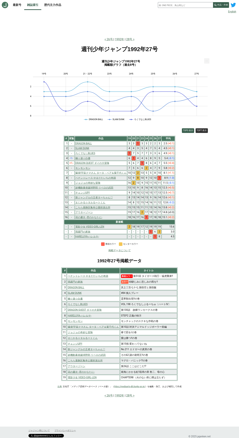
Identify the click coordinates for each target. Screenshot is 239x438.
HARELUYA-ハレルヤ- (79, 315)
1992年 (119, 39)
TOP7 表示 (202, 130)
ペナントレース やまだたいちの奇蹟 (88, 276)
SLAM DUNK (75, 293)
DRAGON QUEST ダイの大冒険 (85, 309)
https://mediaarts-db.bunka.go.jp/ (129, 386)
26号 (110, 39)
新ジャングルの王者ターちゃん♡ (86, 349)
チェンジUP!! (75, 343)
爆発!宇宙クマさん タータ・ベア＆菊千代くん (93, 326)
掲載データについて (119, 250)
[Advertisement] (119, 25)
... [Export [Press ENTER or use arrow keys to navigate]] (207, 60)
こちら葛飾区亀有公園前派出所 (85, 360)
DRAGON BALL (76, 287)
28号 (129, 39)
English (232, 11)
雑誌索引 (32, 5)
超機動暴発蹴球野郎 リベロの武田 (87, 355)
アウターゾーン (76, 366)
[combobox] (185, 5)
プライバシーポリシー (65, 430)
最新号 (17, 5)
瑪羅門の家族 (75, 281)
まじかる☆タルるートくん (83, 338)
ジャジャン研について (39, 430)
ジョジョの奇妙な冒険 (80, 332)
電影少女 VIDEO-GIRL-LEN (82, 377)
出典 (59, 386)
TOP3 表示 (188, 130)
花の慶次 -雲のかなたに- (81, 371)
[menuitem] (206, 61)
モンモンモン (75, 321)
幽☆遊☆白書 (75, 298)
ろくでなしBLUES (78, 304)
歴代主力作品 (52, 5)
